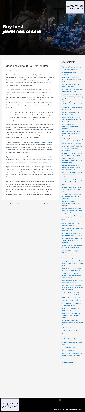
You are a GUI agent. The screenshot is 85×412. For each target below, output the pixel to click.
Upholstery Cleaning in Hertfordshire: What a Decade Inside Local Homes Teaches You (72, 125)
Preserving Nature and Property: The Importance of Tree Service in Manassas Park (72, 156)
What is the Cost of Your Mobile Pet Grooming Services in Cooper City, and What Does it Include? (72, 304)
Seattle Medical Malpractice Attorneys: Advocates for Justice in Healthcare (72, 214)
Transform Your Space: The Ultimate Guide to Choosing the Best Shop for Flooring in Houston (72, 221)
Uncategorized (10, 70)
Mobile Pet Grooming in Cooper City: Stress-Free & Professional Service (71, 316)
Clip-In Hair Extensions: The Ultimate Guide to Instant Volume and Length (72, 285)
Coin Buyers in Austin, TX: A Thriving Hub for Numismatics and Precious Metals (72, 228)
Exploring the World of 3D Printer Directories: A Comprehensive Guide (71, 246)
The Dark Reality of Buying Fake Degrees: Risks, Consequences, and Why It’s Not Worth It (72, 292)
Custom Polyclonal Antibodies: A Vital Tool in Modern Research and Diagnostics (72, 253)
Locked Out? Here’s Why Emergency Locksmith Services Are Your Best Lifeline (72, 199)
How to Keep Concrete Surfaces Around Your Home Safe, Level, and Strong (72, 81)
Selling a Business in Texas (70, 346)
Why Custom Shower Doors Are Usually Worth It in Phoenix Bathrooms (71, 94)
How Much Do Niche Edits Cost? (71, 349)
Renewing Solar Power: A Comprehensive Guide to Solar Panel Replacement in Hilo (71, 171)
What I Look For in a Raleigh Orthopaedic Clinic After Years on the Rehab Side (72, 133)
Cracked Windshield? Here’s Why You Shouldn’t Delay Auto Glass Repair (71, 376)
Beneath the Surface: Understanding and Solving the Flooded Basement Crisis (71, 192)
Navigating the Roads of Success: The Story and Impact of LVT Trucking (72, 163)
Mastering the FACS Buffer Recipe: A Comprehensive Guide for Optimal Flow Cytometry (72, 185)
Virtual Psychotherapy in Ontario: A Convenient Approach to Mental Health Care (72, 341)
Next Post (47, 204)
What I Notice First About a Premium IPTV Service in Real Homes (70, 69)
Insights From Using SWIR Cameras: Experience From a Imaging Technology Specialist (71, 101)
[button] (22, 2)
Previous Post (14, 204)
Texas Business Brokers (69, 368)
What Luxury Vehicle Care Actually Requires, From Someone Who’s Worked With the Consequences (72, 140)
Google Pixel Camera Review (70, 371)
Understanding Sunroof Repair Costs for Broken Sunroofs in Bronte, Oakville (71, 108)
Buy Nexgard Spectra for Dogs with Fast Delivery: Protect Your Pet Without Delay (72, 207)
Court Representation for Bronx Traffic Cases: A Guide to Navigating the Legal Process (71, 277)
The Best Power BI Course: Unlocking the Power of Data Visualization (70, 260)
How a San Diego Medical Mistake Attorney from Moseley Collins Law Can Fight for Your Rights (72, 178)
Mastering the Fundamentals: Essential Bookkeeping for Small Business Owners (71, 334)
